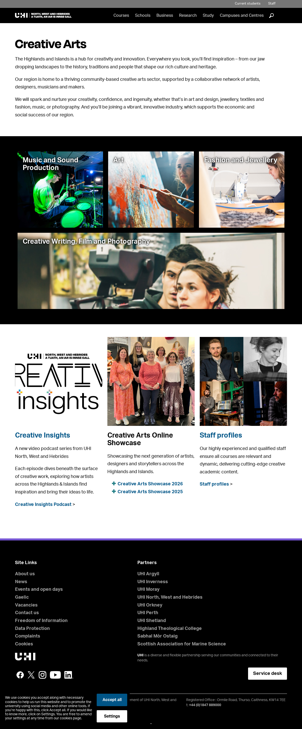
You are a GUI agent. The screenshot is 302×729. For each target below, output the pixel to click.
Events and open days (39, 589)
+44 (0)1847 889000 (205, 705)
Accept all (112, 700)
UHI (140, 655)
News (21, 582)
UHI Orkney (149, 605)
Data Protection (32, 628)
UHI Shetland (151, 620)
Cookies (24, 644)
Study (208, 15)
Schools (142, 15)
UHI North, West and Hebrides (170, 597)
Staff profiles (221, 435)
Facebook (20, 675)
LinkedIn (68, 675)
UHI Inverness (152, 582)
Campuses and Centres (242, 15)
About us (25, 574)
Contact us (27, 613)
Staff (272, 3)
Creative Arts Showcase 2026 (150, 484)
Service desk (267, 673)
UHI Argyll (148, 574)
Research (188, 15)
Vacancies (26, 605)
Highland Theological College (169, 628)
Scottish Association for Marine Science (181, 644)
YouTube (55, 675)
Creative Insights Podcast (43, 504)
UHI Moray (148, 589)
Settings (112, 716)
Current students (248, 3)
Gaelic (22, 597)
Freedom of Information (41, 620)
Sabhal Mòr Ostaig (157, 636)
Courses (121, 15)
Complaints (27, 636)
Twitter (31, 675)
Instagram (42, 675)
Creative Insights (42, 435)
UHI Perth (147, 613)
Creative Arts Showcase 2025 (150, 492)
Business (164, 15)
